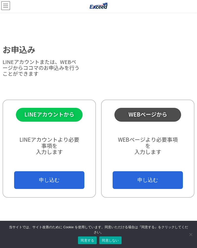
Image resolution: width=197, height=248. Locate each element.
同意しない (110, 240)
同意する (87, 240)
